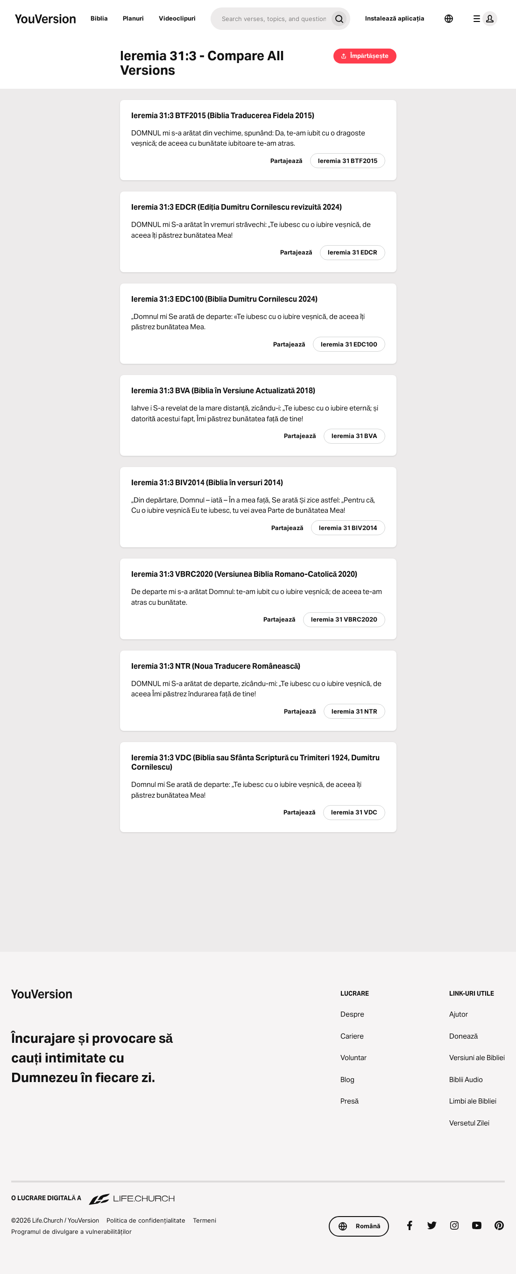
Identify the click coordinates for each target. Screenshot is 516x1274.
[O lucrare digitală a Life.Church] (258, 1193)
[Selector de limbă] (448, 18)
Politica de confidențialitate (145, 1220)
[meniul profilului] (483, 18)
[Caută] (269, 18)
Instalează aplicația (394, 18)
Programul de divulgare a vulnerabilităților (71, 1231)
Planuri (133, 18)
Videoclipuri (177, 18)
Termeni (204, 1220)
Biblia (99, 18)
